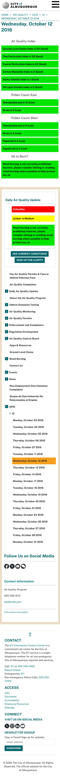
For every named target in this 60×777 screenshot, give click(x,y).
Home (5, 14)
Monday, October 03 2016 (28, 420)
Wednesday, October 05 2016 (30, 433)
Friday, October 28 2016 (27, 535)
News (12, 379)
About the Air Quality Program (28, 298)
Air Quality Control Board (24, 338)
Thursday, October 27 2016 (29, 528)
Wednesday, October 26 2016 (30, 521)
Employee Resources (17, 704)
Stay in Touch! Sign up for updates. (25, 737)
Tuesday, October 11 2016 (28, 454)
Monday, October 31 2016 (28, 541)
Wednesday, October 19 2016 (30, 494)
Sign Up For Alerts (30, 260)
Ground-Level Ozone (21, 352)
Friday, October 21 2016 (27, 508)
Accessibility (12, 700)
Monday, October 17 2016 (28, 481)
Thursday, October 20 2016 (29, 501)
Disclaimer (11, 696)
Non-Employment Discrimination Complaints (29, 387)
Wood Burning (17, 358)
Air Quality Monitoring (22, 311)
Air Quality (20, 14)
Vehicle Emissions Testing (24, 304)
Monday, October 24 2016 (28, 514)
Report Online (13, 670)
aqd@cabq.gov (12, 601)
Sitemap (9, 707)
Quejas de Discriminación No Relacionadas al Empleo (26, 398)
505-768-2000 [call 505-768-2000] (26, 666)
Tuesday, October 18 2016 (28, 487)
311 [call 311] (12, 666)
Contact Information (19, 581)
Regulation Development (23, 331)
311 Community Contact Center (27, 645)
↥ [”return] (30, 634)
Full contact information (16, 612)
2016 (35, 14)
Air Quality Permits (20, 318)
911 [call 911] (23, 673)
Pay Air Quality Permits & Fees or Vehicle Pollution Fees (29, 276)
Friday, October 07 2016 (27, 447)
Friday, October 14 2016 (27, 474)
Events (13, 372)
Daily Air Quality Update (23, 291)
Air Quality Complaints (23, 284)
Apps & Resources (20, 345)
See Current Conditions (30, 253)
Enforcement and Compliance (26, 325)
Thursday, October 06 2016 (29, 440)
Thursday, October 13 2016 (29, 467)
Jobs (7, 692)
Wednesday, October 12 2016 (30, 460)
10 (43, 14)
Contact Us (16, 365)
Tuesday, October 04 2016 (28, 427)
